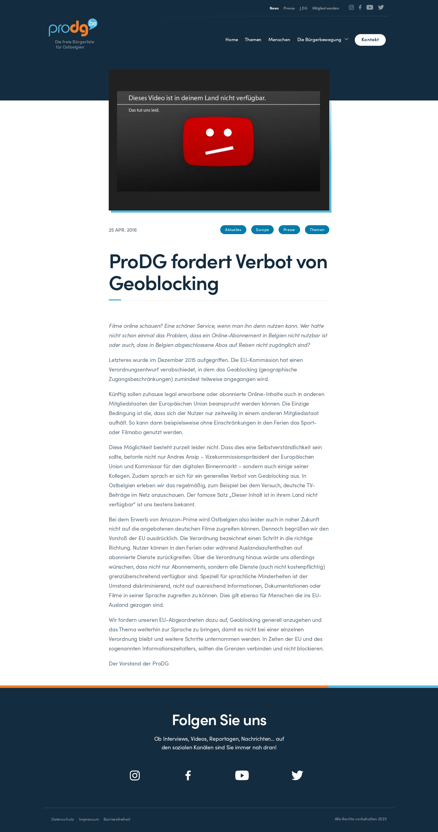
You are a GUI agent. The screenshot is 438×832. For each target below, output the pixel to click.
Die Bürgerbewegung (319, 39)
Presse (289, 7)
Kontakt (370, 39)
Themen (253, 39)
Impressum (89, 819)
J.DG (303, 7)
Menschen (279, 39)
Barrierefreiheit (117, 819)
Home (231, 39)
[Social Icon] (351, 7)
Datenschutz (62, 819)
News (274, 7)
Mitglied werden (325, 7)
